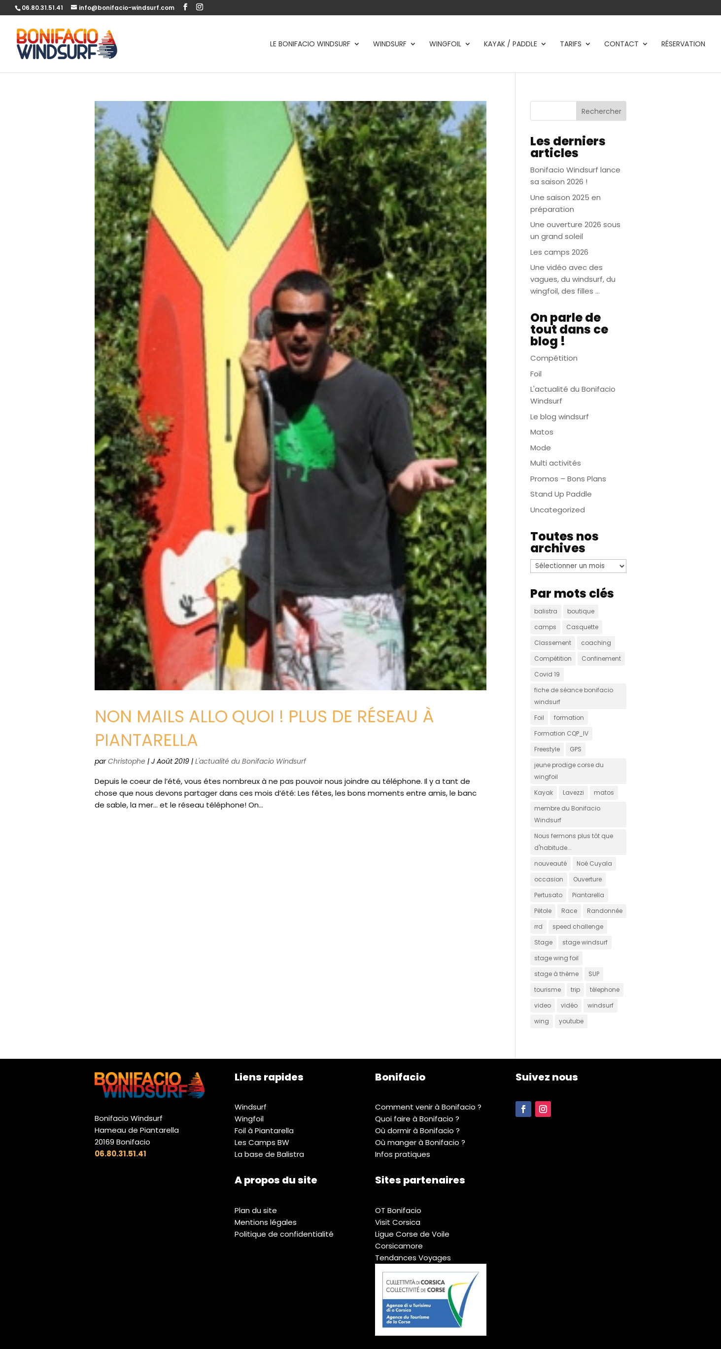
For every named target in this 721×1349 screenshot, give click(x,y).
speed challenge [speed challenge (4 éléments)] (577, 926)
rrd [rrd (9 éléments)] (538, 926)
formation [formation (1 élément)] (569, 717)
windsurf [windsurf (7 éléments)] (600, 1005)
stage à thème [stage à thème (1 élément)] (556, 974)
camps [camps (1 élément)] (545, 627)
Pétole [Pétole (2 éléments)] (542, 911)
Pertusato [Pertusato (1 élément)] (548, 895)
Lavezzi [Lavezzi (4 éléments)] (573, 792)
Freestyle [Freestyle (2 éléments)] (547, 749)
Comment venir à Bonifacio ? (428, 1107)
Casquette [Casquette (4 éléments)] (582, 627)
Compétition (554, 358)
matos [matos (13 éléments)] (604, 792)
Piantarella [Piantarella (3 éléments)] (588, 895)
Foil (536, 374)
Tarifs (571, 44)
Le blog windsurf (559, 416)
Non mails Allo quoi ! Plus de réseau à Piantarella (264, 728)
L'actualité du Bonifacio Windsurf (250, 761)
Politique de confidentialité (284, 1234)
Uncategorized (557, 510)
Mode (540, 447)
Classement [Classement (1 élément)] (552, 643)
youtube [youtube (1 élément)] (571, 1021)
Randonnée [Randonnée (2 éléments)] (604, 911)
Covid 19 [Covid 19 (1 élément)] (547, 674)
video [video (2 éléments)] (542, 1005)
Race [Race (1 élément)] (569, 911)
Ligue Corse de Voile (412, 1234)
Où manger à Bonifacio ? (420, 1142)
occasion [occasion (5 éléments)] (548, 879)
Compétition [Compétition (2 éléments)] (553, 658)
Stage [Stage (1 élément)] (543, 942)
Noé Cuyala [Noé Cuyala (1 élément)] (594, 863)
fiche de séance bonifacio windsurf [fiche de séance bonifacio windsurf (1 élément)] (573, 696)
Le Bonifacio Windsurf (310, 44)
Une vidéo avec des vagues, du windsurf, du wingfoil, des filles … (573, 279)
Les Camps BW (262, 1142)
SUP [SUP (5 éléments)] (593, 974)
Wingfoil (445, 44)
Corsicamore (399, 1246)
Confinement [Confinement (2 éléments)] (601, 658)
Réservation (683, 44)
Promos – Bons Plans (568, 478)
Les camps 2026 (559, 252)
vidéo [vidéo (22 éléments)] (569, 1005)
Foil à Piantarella (264, 1130)
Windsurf (390, 44)
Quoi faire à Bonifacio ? (417, 1118)
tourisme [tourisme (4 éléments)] (547, 989)
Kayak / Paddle (510, 44)
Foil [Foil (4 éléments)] (539, 717)
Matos (541, 432)
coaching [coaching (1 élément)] (596, 643)
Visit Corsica (397, 1222)
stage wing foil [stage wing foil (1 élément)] (556, 958)
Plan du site (256, 1210)
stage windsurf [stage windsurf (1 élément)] (585, 942)
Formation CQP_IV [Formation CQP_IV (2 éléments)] (561, 733)
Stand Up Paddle (561, 494)
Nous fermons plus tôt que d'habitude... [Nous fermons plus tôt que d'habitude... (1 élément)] (573, 842)
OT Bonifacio (398, 1210)
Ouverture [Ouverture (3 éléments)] (587, 879)
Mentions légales (266, 1222)
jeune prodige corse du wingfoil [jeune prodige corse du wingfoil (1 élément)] (569, 771)
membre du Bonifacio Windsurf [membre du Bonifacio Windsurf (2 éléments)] (567, 814)
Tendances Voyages (413, 1257)
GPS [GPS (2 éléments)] (576, 749)
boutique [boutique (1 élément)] (580, 611)
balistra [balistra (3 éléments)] (545, 611)
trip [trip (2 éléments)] (575, 989)
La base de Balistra (269, 1154)
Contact (621, 44)
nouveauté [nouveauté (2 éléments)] (550, 863)
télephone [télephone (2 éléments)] (604, 989)
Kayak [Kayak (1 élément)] (543, 792)
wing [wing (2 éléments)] (541, 1021)
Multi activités (555, 463)
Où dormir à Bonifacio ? (417, 1130)
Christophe (126, 761)
